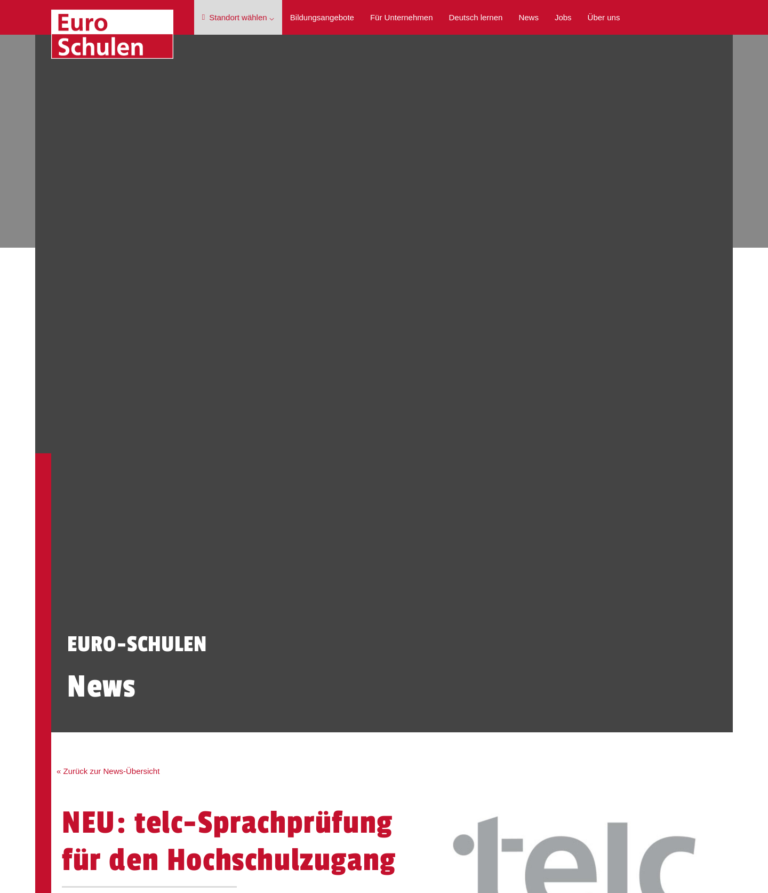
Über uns (604, 17)
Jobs (563, 17)
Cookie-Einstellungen (583, 625)
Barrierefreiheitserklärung (590, 652)
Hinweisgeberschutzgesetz (592, 639)
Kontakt (92, 691)
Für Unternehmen (401, 17)
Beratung (155, 691)
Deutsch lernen (475, 17)
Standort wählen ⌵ (238, 17)
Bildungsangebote (322, 17)
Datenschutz (567, 612)
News (528, 17)
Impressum (565, 599)
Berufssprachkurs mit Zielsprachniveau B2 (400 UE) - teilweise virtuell (442, 618)
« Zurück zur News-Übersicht (113, 497)
